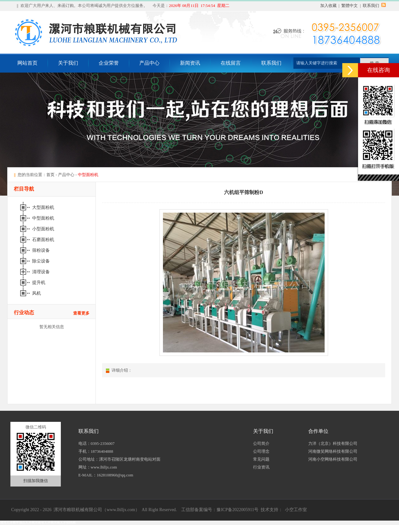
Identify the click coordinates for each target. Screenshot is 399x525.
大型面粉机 (43, 207)
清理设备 (41, 271)
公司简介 (261, 443)
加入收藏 (328, 5)
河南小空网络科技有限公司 (332, 459)
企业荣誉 (109, 63)
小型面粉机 (43, 229)
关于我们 (68, 63)
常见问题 (261, 459)
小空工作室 (296, 509)
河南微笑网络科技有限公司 (332, 451)
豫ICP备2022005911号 (237, 509)
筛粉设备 (41, 250)
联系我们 (371, 5)
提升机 (39, 282)
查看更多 (81, 313)
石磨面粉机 (43, 239)
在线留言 (231, 63)
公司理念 (261, 451)
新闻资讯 (190, 63)
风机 (37, 293)
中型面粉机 (43, 218)
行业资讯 (261, 467)
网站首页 (27, 63)
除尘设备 (41, 261)
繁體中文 (349, 5)
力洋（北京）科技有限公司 (332, 443)
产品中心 (149, 63)
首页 (50, 174)
